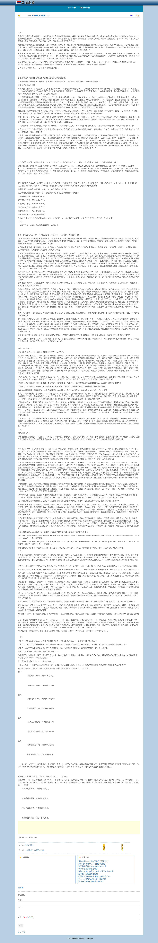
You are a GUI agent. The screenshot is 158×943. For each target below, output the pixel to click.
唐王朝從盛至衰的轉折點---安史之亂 (92, 866)
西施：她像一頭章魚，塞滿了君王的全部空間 (96, 871)
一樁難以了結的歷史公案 (34, 850)
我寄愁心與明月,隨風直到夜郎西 (90, 881)
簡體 (132, 15)
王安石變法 (29, 845)
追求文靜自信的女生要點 (88, 874)
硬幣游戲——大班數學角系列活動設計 (93, 861)
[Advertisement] (58, 24)
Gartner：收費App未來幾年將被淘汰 (92, 879)
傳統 (137, 15)
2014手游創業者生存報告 (88, 869)
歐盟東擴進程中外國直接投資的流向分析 (94, 876)
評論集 (20, 887)
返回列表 (21, 932)
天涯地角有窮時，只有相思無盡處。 (92, 864)
